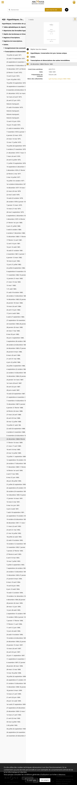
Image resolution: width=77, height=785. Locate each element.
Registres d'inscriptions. (12, 38)
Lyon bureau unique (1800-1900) (59, 79)
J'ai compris (45, 780)
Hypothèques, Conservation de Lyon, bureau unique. (20, 24)
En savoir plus (31, 780)
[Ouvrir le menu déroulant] (3, 2)
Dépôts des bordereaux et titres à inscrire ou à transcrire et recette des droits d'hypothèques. (24, 34)
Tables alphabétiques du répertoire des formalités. (21, 27)
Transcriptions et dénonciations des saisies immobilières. (25, 51)
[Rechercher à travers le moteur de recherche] (27, 10)
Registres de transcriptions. (13, 41)
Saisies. (6, 44)
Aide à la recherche (15, 13)
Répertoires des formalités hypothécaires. (18, 31)
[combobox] (53, 10)
